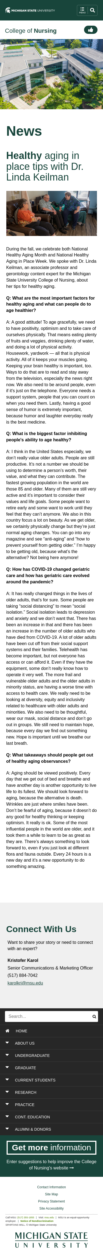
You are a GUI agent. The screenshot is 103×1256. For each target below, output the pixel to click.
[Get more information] (51, 1148)
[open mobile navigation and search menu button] (87, 10)
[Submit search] (94, 1016)
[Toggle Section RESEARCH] (51, 1092)
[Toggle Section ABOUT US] (51, 1043)
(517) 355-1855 (25, 1217)
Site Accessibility (51, 1208)
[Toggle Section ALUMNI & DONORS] (51, 1129)
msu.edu (49, 1217)
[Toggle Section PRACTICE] (51, 1105)
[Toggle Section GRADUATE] (51, 1068)
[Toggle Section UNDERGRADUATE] (51, 1056)
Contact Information (51, 1187)
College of (31, 30)
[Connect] (91, 30)
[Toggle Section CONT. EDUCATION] (51, 1117)
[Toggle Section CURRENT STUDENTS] (51, 1080)
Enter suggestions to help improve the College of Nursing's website (51, 1164)
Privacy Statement (51, 1201)
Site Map (51, 1194)
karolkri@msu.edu (25, 983)
